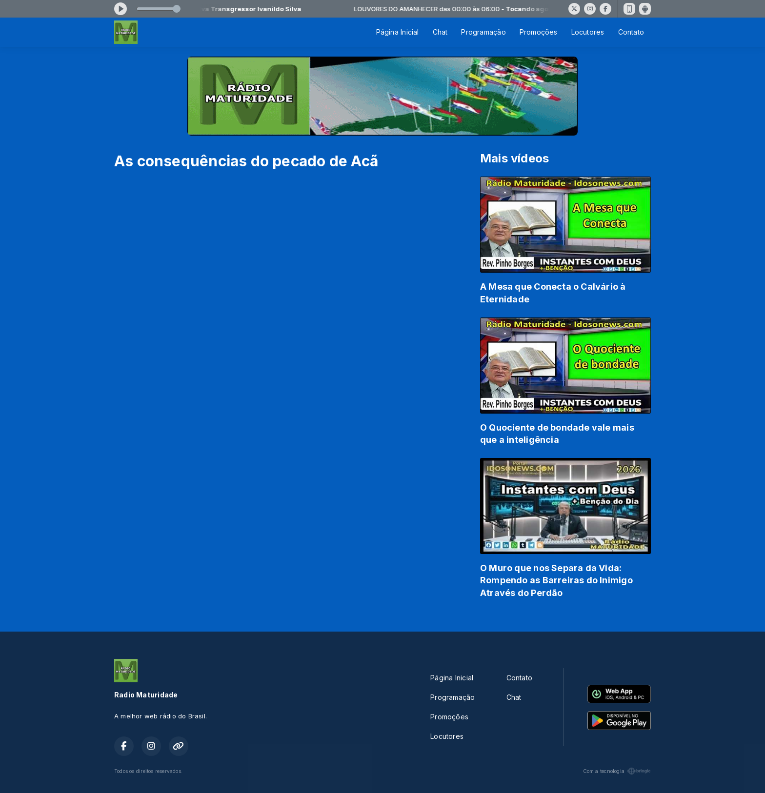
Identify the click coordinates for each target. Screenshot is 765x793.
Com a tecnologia (617, 771)
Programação (483, 32)
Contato (631, 32)
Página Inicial (397, 32)
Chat (440, 32)
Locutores (587, 32)
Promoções (539, 32)
